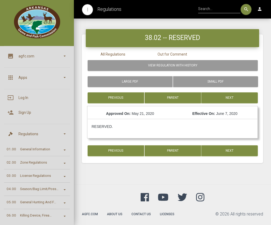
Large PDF (130, 81)
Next (230, 98)
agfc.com (90, 214)
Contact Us (141, 214)
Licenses (167, 214)
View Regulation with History (172, 65)
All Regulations (113, 54)
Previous (115, 98)
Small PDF (215, 81)
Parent (173, 98)
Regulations (109, 9)
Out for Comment (172, 54)
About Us (114, 214)
